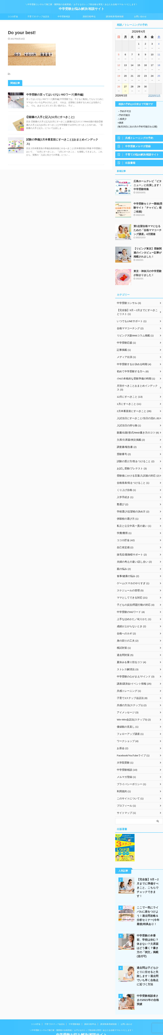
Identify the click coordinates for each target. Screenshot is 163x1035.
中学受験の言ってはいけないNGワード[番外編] (53, 94)
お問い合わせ (140, 16)
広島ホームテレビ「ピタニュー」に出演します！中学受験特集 (148, 186)
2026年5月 (154, 95)
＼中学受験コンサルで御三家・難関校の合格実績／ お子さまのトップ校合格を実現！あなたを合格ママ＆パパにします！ (81, 1020)
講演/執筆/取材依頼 (115, 16)
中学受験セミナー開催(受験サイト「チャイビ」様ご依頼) (147, 209)
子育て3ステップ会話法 (38, 16)
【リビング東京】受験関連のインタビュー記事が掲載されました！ (148, 254)
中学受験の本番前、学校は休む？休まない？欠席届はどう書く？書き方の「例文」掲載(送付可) (147, 938)
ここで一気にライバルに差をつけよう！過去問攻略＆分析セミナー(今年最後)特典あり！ (147, 910)
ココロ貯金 (13, 16)
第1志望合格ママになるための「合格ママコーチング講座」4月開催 (148, 231)
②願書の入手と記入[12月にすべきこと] (48, 117)
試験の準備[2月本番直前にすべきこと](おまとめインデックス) (61, 139)
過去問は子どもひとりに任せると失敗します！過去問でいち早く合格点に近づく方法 (147, 966)
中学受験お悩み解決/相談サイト (81, 9)
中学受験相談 (64, 16)
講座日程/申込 (89, 16)
